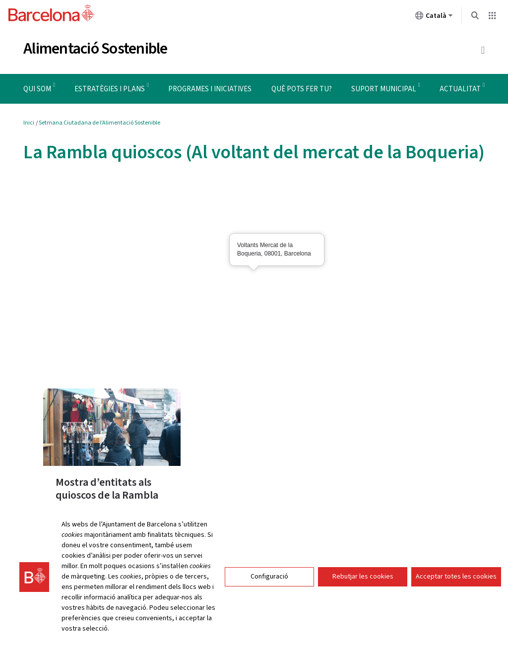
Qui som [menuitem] (37, 89)
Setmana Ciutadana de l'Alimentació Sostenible (99, 123)
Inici (28, 123)
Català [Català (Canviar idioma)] (434, 17)
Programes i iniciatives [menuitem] (210, 89)
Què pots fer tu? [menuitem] (301, 89)
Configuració (269, 577)
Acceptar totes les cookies (456, 577)
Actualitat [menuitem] (460, 89)
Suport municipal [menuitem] (383, 89)
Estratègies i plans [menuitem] (109, 89)
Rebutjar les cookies (362, 577)
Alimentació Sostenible (95, 48)
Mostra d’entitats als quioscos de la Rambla (107, 488)
